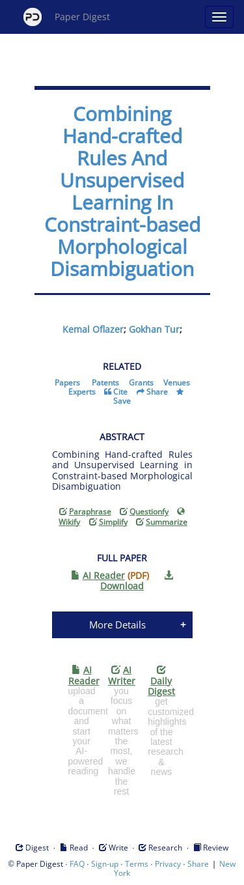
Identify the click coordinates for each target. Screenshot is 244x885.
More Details (117, 624)
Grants (141, 382)
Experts (82, 391)
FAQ (77, 863)
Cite (120, 391)
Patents (105, 382)
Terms (136, 863)
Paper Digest (66, 17)
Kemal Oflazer (93, 329)
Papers (67, 382)
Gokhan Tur (154, 329)
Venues (176, 382)
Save (122, 400)
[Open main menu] (219, 17)
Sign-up (104, 863)
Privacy (168, 863)
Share (157, 391)
